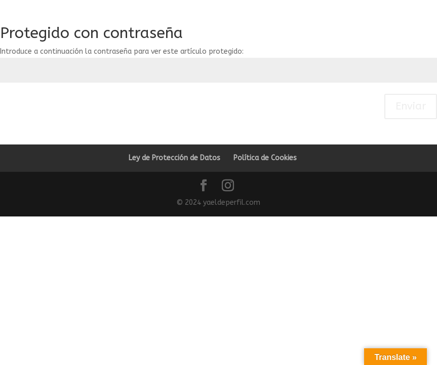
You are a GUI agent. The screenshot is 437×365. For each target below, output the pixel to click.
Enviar (410, 106)
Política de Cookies (265, 158)
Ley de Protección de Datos (174, 158)
